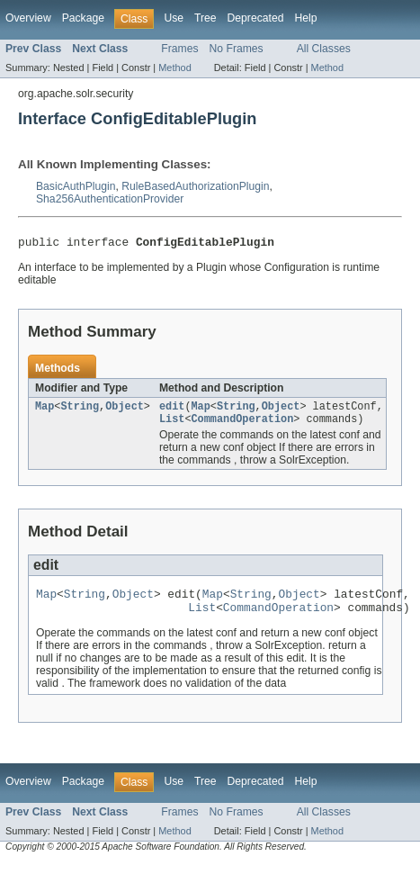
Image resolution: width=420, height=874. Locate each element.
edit (171, 410)
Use (173, 18)
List (171, 425)
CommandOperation (242, 425)
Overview (28, 18)
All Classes (324, 48)
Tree (205, 18)
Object (124, 410)
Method (174, 67)
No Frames (237, 48)
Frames (179, 48)
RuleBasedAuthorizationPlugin (195, 186)
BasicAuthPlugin (76, 186)
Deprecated (256, 18)
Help (305, 18)
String (79, 410)
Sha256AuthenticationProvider (109, 199)
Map (44, 410)
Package (83, 18)
